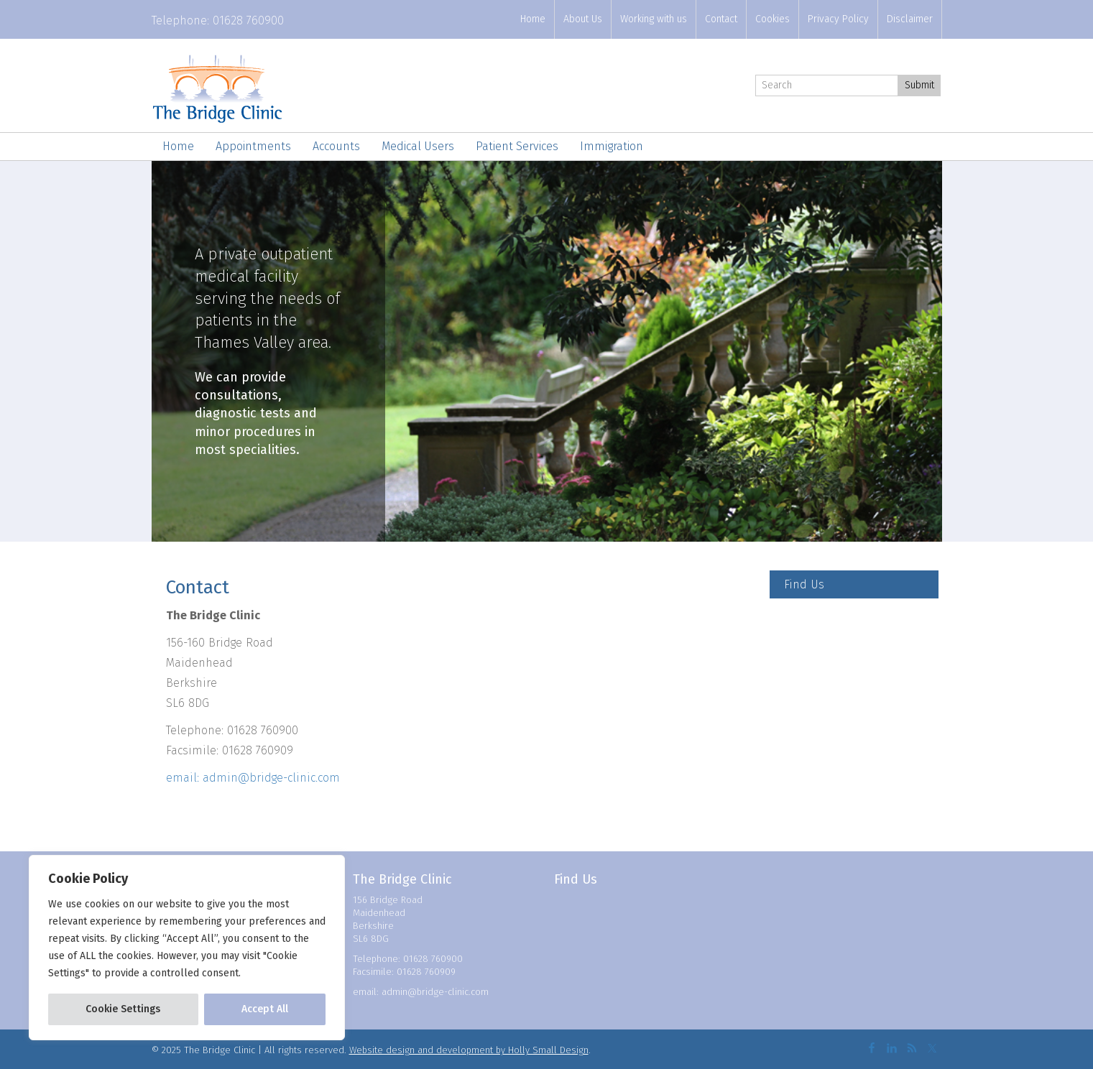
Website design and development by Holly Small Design (469, 1050)
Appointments (253, 146)
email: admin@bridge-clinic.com (253, 778)
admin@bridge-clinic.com (435, 991)
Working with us (653, 19)
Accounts (336, 146)
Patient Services (517, 146)
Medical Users (418, 146)
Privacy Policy (838, 19)
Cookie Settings (123, 1009)
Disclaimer (910, 19)
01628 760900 (248, 20)
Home (532, 19)
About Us (582, 19)
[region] (187, 947)
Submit (919, 85)
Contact (721, 19)
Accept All (264, 1009)
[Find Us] (854, 584)
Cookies (772, 19)
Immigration (611, 146)
